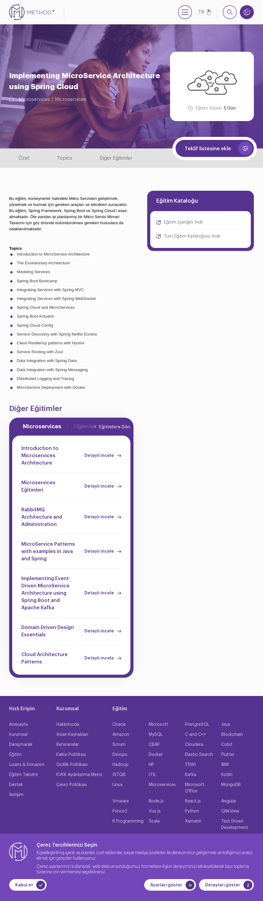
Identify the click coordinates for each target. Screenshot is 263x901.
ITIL (152, 775)
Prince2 (119, 811)
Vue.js (155, 811)
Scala (154, 821)
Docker (156, 755)
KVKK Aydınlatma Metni (79, 775)
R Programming (128, 821)
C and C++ (195, 734)
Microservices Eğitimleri (38, 486)
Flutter (227, 755)
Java (225, 724)
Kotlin (227, 775)
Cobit (227, 745)
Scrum (119, 745)
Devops (119, 755)
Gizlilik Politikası (71, 765)
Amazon (120, 734)
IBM (225, 765)
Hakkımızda (67, 724)
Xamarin (193, 821)
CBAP (154, 745)
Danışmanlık (21, 745)
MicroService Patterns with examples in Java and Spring (48, 551)
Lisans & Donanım (26, 765)
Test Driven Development (234, 824)
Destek (16, 785)
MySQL (156, 734)
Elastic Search (199, 755)
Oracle (119, 724)
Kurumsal (18, 734)
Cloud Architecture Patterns (44, 658)
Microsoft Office (194, 788)
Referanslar (67, 745)
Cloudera (194, 745)
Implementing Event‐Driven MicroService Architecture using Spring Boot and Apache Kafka (45, 593)
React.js (193, 801)
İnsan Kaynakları (72, 734)
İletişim (16, 795)
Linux (117, 785)
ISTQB (119, 775)
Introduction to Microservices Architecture (40, 455)
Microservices (34, 99)
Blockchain (232, 734)
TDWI (190, 765)
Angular (228, 801)
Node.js (156, 801)
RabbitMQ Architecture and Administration (41, 517)
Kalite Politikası (71, 755)
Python (192, 811)
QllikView (230, 811)
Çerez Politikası (71, 785)
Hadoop (120, 765)
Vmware (120, 801)
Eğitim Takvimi (23, 775)
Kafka (190, 775)
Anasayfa (18, 724)
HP (151, 765)
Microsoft (158, 724)
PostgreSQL (197, 724)
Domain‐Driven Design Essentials (47, 631)
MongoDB (231, 785)
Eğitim (15, 755)
